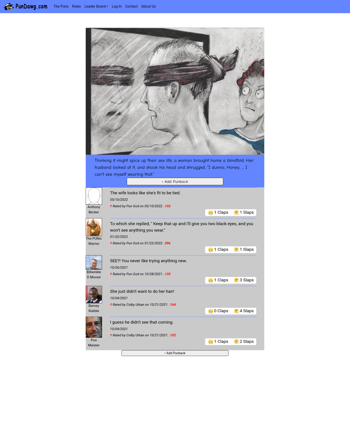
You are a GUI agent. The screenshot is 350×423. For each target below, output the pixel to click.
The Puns (61, 6)
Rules (76, 6)
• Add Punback (175, 181)
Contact (131, 6)
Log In (117, 6)
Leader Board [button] (95, 6)
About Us (148, 6)
